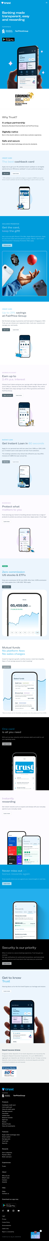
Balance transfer (7, 1117)
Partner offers (6, 1155)
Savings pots (6, 1139)
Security (4, 1143)
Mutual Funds (6, 1124)
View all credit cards (8, 1109)
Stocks (4, 1122)
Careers (4, 1180)
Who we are (6, 1176)
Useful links (5, 1228)
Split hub (5, 1120)
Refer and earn (7, 1157)
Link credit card (7, 1107)
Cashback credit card (8, 1105)
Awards (4, 1182)
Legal (3, 1216)
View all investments (8, 1126)
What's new (5, 1178)
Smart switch (6, 1137)
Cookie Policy (6, 1222)
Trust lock (5, 1141)
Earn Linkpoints (7, 1152)
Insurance (5, 1113)
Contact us (5, 1193)
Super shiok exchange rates (11, 1135)
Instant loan (6, 1115)
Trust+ (4, 1166)
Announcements (6, 1225)
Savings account (7, 1111)
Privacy (4, 1219)
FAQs (3, 1191)
